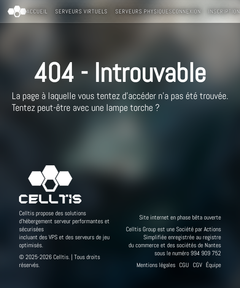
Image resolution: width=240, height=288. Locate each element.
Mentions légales (156, 265)
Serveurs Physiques (143, 11)
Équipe (213, 265)
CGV (197, 265)
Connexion (186, 11)
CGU (184, 265)
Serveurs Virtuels (81, 11)
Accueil (37, 11)
